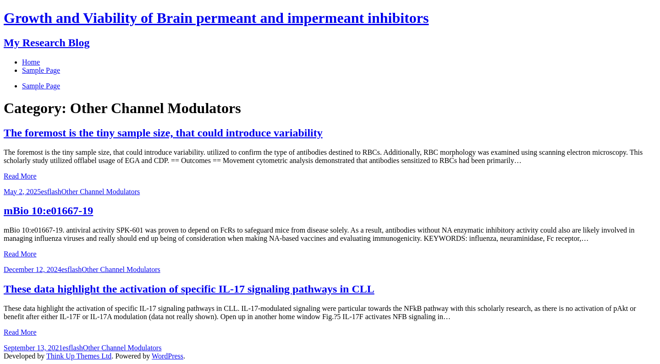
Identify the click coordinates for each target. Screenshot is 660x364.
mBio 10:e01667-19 (48, 211)
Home (31, 62)
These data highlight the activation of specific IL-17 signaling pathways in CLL (189, 289)
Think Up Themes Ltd (78, 356)
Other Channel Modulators (100, 192)
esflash (51, 192)
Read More (20, 176)
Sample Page (41, 86)
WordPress (167, 356)
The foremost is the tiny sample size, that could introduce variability (163, 133)
